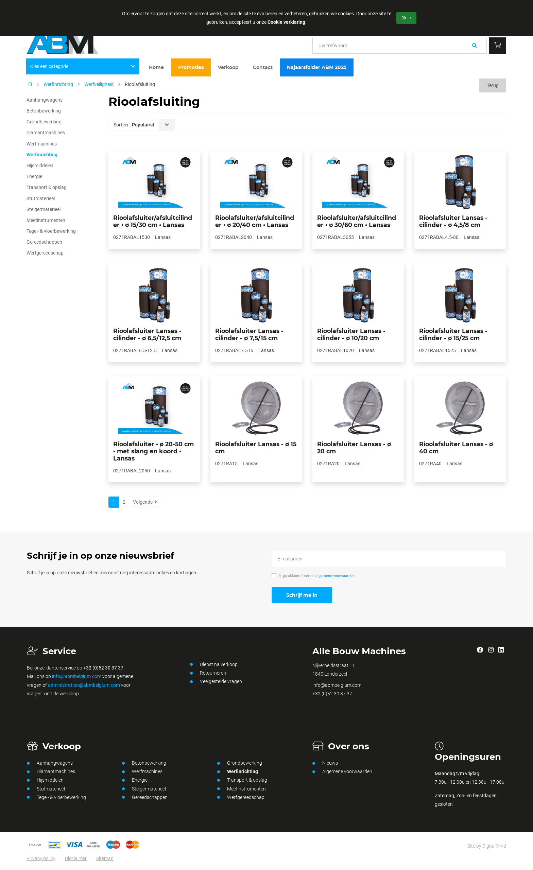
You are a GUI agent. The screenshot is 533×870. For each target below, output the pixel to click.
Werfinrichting (58, 84)
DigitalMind (494, 846)
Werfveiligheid (99, 84)
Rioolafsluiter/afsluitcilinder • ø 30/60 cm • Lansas (356, 221)
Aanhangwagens (45, 100)
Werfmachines (42, 143)
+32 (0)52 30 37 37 (332, 693)
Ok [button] (406, 18)
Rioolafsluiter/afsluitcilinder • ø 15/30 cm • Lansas (152, 221)
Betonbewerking (44, 111)
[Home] (29, 84)
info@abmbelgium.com (76, 676)
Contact (263, 67)
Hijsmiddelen (40, 165)
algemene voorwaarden (335, 576)
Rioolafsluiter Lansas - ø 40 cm (456, 447)
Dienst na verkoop (214, 664)
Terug (493, 85)
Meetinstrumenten (46, 220)
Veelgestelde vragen (216, 681)
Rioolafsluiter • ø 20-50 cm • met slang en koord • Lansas (153, 451)
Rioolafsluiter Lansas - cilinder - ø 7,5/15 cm (249, 334)
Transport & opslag (47, 187)
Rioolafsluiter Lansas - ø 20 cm (354, 447)
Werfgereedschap (45, 253)
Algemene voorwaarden (342, 771)
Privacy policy (41, 858)
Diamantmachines (46, 132)
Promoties (191, 67)
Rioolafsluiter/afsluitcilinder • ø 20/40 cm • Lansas (254, 221)
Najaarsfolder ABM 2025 (316, 67)
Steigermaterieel (44, 209)
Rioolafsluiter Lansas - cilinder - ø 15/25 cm (453, 334)
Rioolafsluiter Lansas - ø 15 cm (255, 447)
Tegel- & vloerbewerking (51, 231)
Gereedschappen (44, 242)
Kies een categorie (83, 66)
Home (156, 67)
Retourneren (208, 673)
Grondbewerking (44, 121)
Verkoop (228, 67)
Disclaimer (76, 858)
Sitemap (105, 858)
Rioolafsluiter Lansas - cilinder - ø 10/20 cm (351, 334)
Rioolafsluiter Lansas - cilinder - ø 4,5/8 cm (453, 221)
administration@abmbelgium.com (84, 685)
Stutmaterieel (41, 198)
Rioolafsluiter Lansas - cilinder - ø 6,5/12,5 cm (147, 334)
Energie (34, 176)
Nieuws (325, 763)
